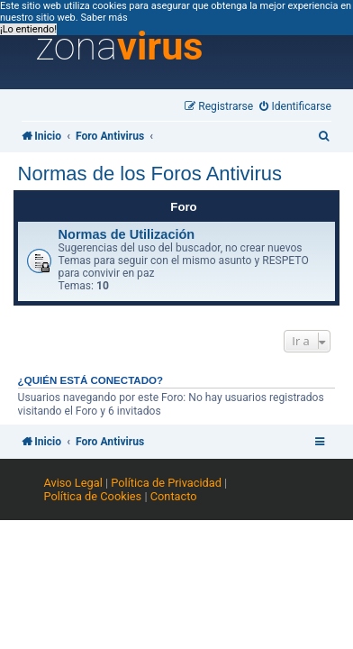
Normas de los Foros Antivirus (150, 173)
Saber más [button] (103, 17)
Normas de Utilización (127, 234)
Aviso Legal (72, 482)
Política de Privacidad (166, 482)
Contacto (173, 496)
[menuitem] (295, 107)
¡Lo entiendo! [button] (28, 29)
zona (120, 47)
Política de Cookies (92, 496)
